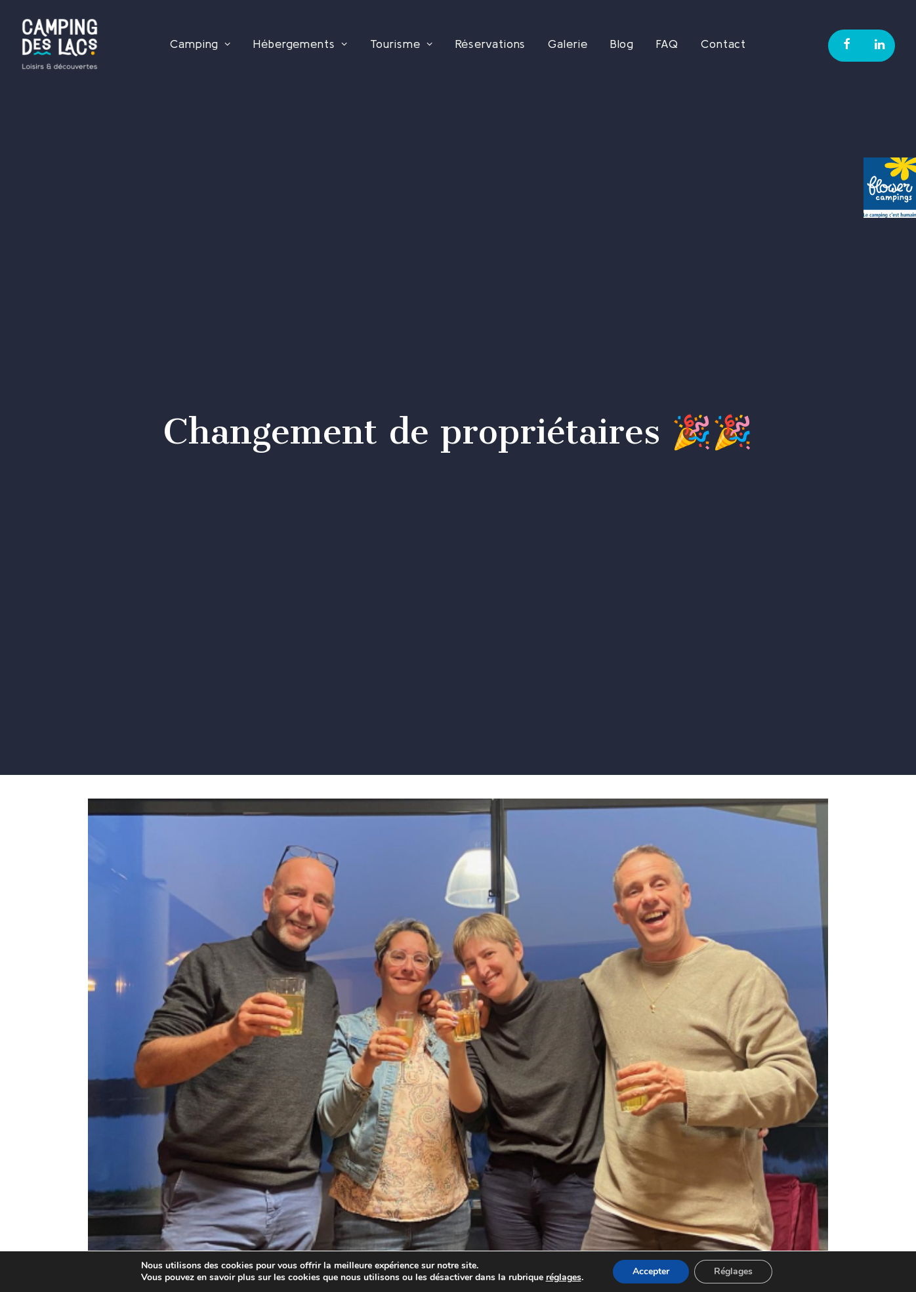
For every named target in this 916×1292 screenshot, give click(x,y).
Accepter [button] (651, 1271)
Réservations (490, 44)
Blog (622, 44)
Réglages (733, 1271)
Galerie (567, 44)
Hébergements (300, 44)
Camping (200, 44)
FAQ (667, 44)
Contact (723, 44)
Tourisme (401, 44)
